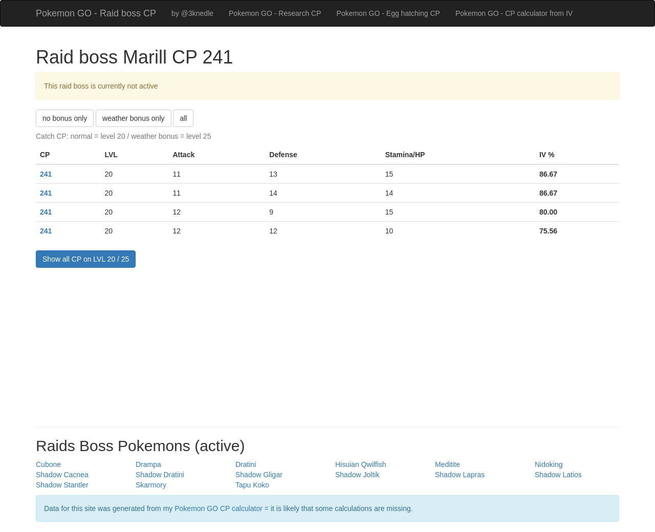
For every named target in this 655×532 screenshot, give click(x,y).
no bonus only (64, 118)
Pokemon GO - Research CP (275, 13)
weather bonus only (133, 118)
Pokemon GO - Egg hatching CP (388, 13)
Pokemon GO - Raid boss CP (96, 13)
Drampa (148, 464)
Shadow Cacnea (62, 475)
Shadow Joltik (357, 475)
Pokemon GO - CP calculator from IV (514, 13)
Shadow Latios (558, 475)
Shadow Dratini (160, 475)
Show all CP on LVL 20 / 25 (85, 259)
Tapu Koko (252, 485)
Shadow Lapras (460, 475)
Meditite (447, 464)
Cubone (48, 464)
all (183, 118)
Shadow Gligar (258, 475)
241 (46, 174)
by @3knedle (192, 13)
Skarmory (151, 485)
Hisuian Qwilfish (360, 464)
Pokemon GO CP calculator (218, 508)
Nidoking (548, 464)
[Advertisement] (327, 344)
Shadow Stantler (62, 485)
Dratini (245, 464)
